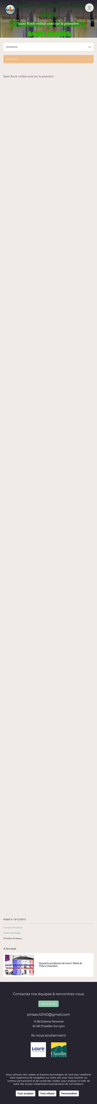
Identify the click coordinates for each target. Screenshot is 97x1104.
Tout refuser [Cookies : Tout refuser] (47, 1093)
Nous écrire (48, 1003)
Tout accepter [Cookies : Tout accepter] (25, 1093)
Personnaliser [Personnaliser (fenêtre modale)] (69, 1093)
